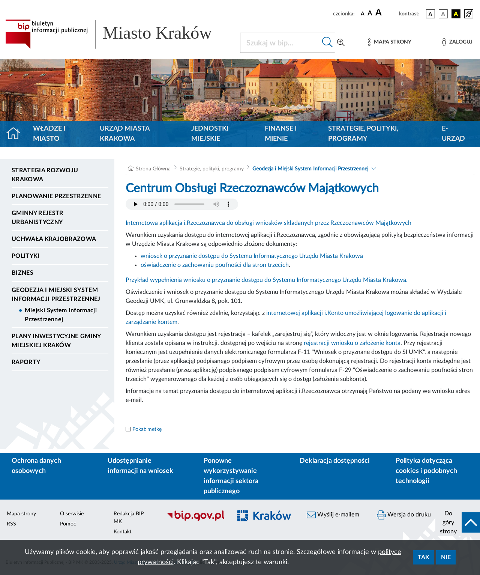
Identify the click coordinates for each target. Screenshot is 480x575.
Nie (446, 557)
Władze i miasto (49, 133)
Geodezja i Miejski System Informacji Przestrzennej (56, 294)
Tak (423, 557)
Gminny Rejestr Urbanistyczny (37, 217)
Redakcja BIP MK (129, 517)
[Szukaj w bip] (327, 43)
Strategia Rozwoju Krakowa (45, 174)
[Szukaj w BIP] (280, 43)
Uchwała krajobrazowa (54, 239)
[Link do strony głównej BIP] (118, 34)
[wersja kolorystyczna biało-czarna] (443, 14)
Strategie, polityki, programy (363, 133)
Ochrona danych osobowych (36, 466)
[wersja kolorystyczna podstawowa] (430, 14)
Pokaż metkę (147, 429)
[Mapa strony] (389, 42)
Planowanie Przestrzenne (56, 196)
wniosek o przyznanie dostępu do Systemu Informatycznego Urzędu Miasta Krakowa (252, 256)
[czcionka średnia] (370, 14)
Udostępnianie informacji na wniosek (140, 466)
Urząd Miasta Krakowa (125, 133)
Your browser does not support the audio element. (182, 204)
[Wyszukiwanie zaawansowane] (341, 43)
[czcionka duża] (386, 13)
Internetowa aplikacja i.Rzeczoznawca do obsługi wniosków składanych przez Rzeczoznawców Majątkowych (268, 223)
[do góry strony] (457, 522)
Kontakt (123, 531)
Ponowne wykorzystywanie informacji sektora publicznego (231, 476)
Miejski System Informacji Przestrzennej (61, 314)
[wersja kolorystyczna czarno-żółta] (456, 14)
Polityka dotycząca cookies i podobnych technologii (426, 471)
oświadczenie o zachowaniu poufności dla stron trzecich (215, 265)
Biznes (22, 273)
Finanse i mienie (281, 133)
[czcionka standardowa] (362, 13)
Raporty (26, 362)
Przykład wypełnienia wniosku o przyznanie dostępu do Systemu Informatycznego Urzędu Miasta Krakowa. (267, 280)
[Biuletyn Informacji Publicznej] (195, 520)
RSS (11, 524)
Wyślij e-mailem (333, 514)
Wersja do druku (404, 514)
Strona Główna (153, 169)
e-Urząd (453, 133)
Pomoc (68, 524)
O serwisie (72, 513)
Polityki (26, 256)
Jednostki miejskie (209, 133)
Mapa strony (21, 513)
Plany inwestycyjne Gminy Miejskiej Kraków (56, 340)
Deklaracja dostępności (335, 461)
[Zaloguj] (457, 42)
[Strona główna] (16, 134)
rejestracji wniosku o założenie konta (352, 343)
